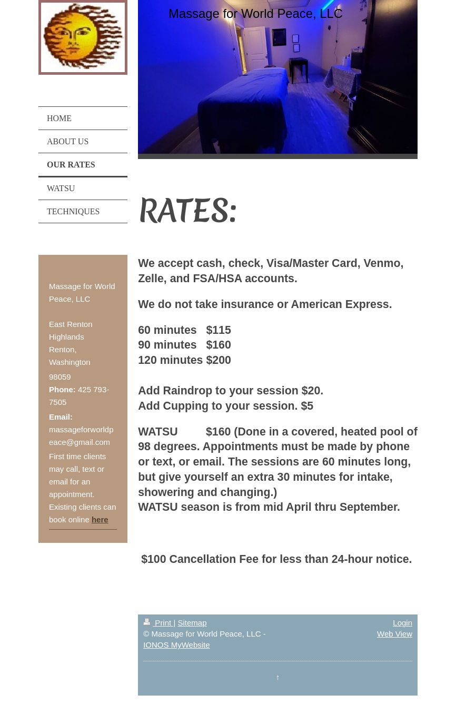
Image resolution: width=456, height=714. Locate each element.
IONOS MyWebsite (176, 644)
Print (158, 622)
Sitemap (191, 622)
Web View (394, 633)
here (100, 519)
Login (402, 622)
